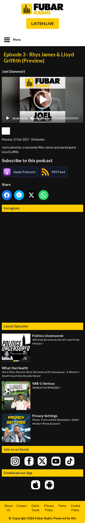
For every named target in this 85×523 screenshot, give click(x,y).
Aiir (73, 518)
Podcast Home (6, 131)
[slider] (66, 118)
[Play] (7, 118)
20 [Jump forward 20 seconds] (47, 118)
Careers (21, 506)
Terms (62, 506)
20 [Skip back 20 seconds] (40, 118)
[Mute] (32, 118)
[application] (42, 100)
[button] (43, 100)
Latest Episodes (16, 326)
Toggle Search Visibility (76, 39)
